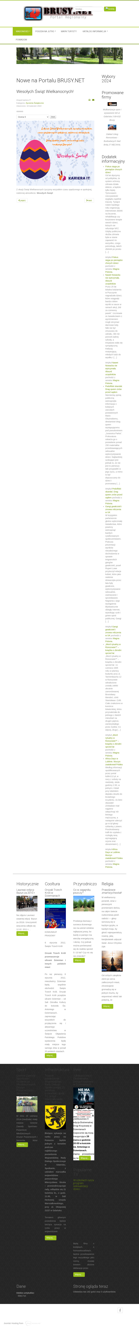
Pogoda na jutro (44, 31)
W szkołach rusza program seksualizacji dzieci (83, 1185)
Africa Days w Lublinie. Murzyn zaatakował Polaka (114, 761)
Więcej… (22, 933)
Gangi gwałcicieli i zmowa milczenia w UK (113, 509)
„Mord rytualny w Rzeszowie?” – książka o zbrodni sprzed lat (113, 741)
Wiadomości (22, 31)
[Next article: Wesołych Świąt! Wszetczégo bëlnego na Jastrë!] (89, 200)
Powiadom (21, 39)
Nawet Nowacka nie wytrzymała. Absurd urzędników (111, 368)
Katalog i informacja (94, 31)
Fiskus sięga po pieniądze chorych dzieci (113, 169)
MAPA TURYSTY (69, 31)
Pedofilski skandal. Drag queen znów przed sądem (114, 389)
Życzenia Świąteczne (35, 103)
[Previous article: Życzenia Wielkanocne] (22, 200)
